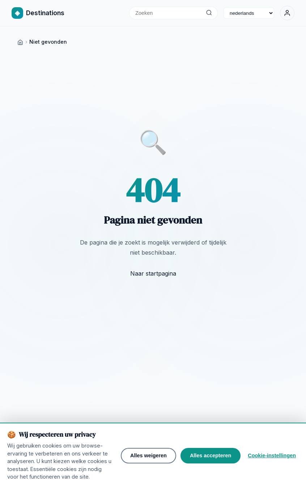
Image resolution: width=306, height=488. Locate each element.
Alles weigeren (148, 458)
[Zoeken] (208, 13)
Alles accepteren (210, 458)
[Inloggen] (287, 13)
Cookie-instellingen (272, 458)
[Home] (20, 42)
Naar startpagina (153, 273)
